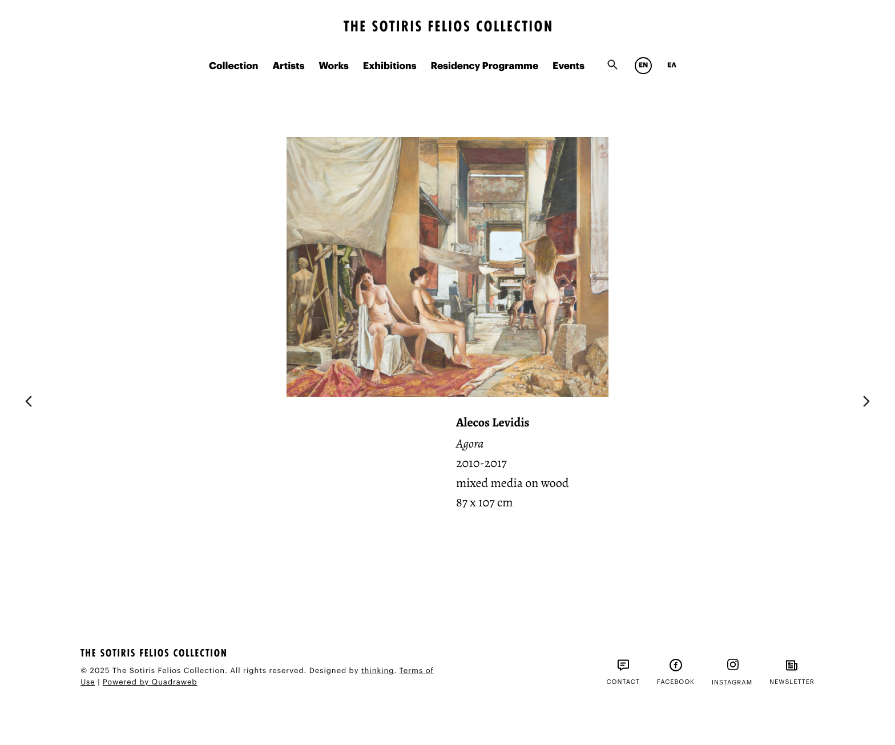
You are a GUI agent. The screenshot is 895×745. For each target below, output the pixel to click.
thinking (377, 671)
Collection (233, 66)
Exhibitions (390, 66)
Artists (288, 66)
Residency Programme (484, 66)
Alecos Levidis (493, 422)
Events (568, 66)
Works (333, 66)
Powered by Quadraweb (150, 682)
